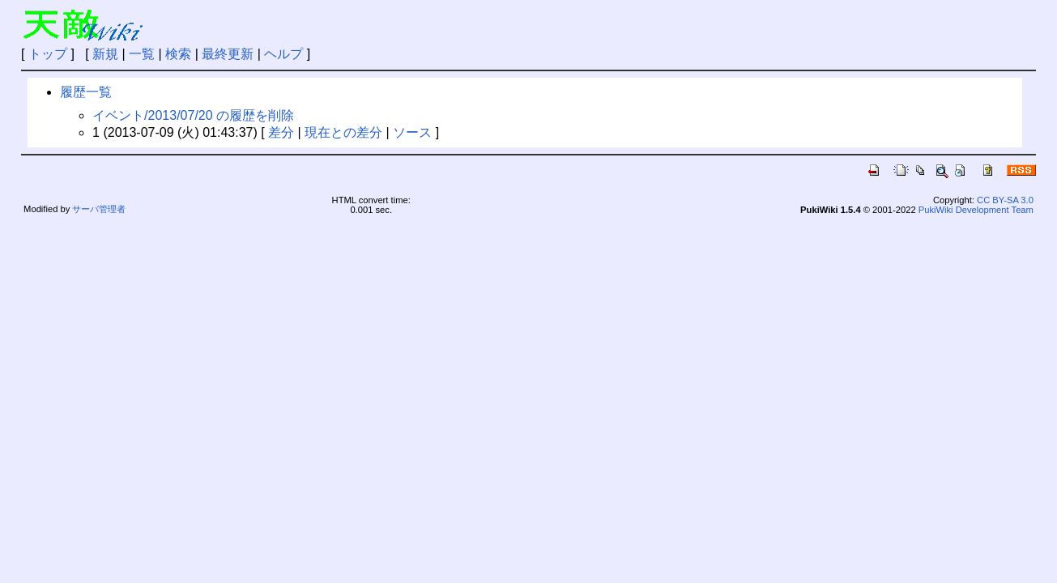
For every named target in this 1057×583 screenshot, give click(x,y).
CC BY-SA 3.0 (1005, 200)
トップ (47, 54)
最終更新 (228, 54)
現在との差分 (343, 132)
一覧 (142, 54)
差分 (281, 132)
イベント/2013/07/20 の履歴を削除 (193, 115)
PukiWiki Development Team (976, 210)
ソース (412, 132)
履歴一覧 (86, 92)
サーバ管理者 (99, 209)
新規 (105, 54)
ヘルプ (283, 54)
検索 (178, 54)
